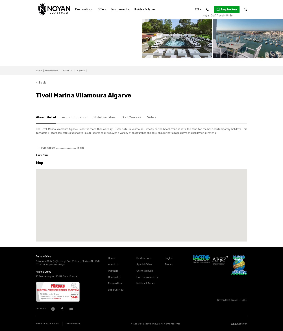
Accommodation (74, 117)
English (169, 258)
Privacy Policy (73, 323)
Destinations (84, 9)
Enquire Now (226, 9)
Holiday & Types (144, 9)
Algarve (81, 70)
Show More (42, 155)
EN (198, 9)
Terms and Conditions (47, 323)
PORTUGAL (67, 70)
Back (41, 82)
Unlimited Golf (144, 270)
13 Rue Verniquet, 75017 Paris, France (56, 276)
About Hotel (46, 117)
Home (39, 70)
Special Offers (144, 264)
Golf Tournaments (147, 277)
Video (151, 117)
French (169, 264)
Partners (113, 270)
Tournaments (120, 9)
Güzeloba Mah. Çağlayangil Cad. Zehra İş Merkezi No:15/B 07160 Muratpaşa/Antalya (68, 263)
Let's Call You (115, 289)
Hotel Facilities (104, 117)
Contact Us (114, 277)
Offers (102, 9)
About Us (113, 264)
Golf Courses (131, 117)
